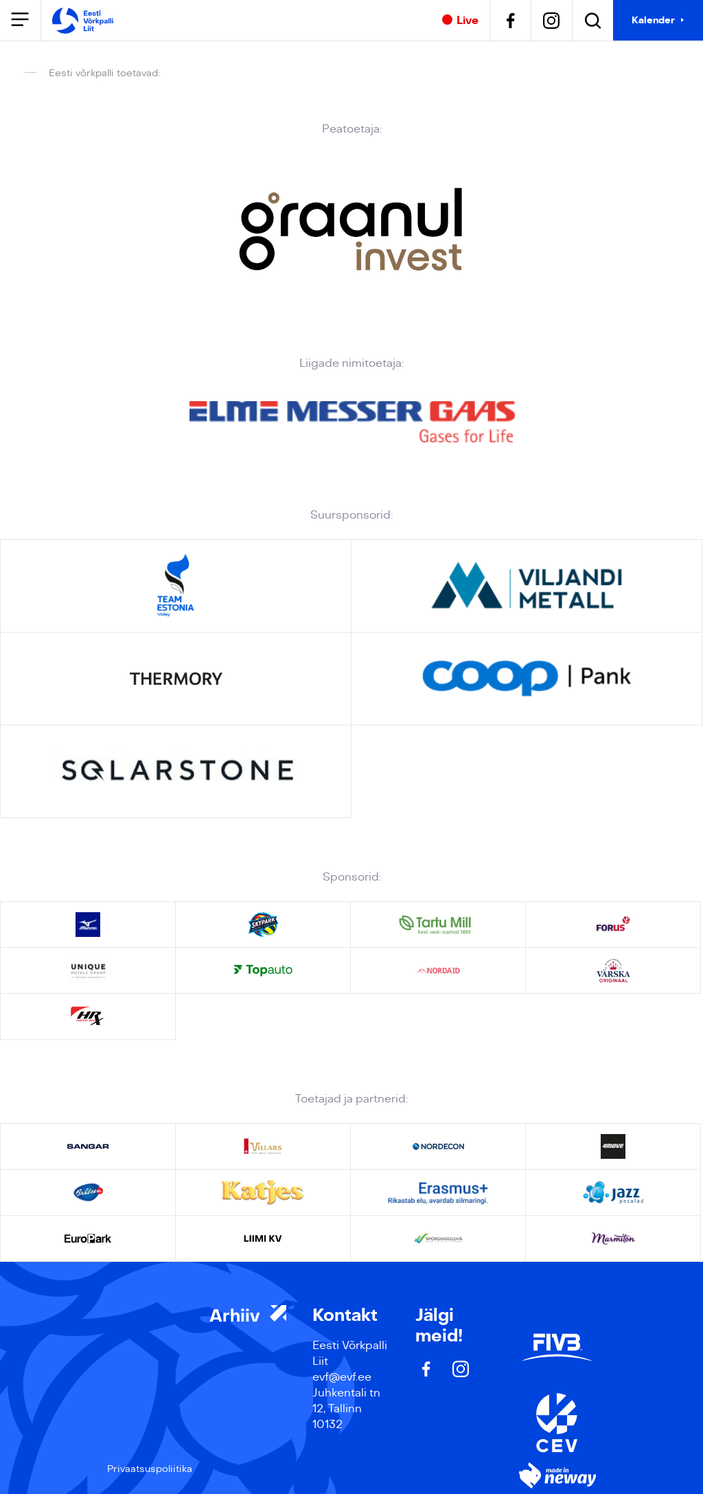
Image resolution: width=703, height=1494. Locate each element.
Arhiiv (247, 1316)
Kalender (653, 20)
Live (460, 20)
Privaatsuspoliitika (149, 1468)
